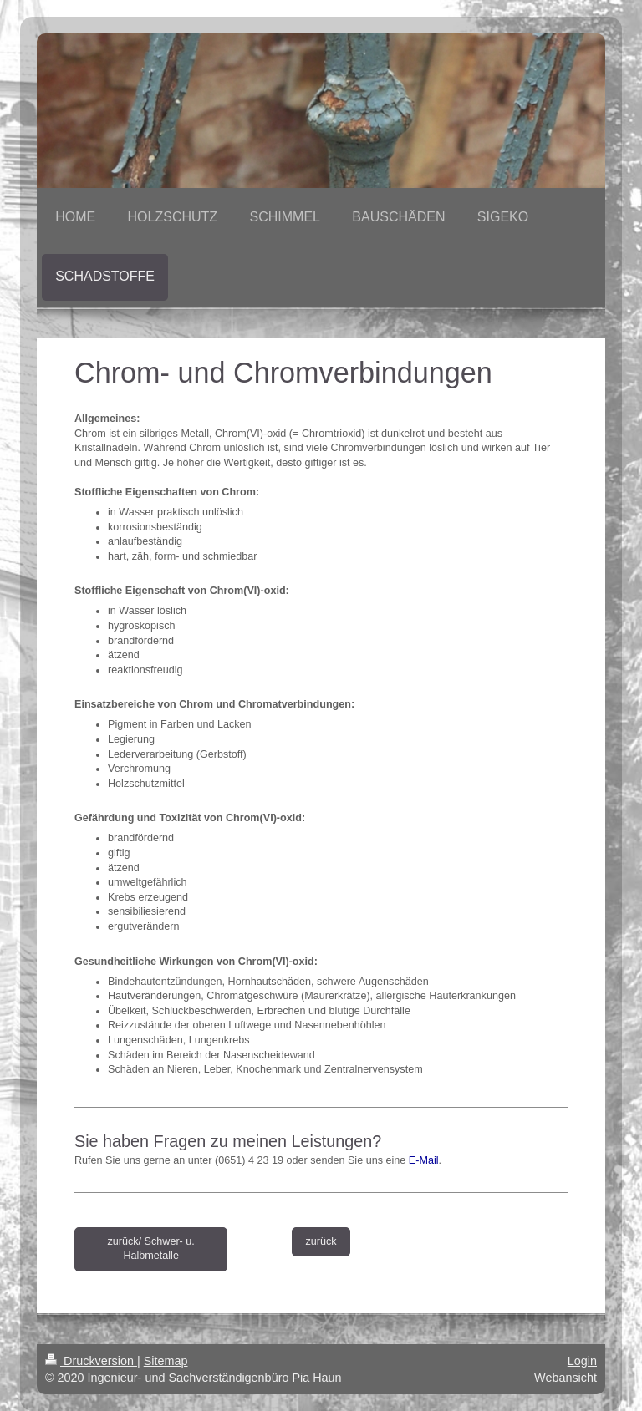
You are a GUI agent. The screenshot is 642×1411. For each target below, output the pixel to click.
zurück (320, 1241)
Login (582, 1361)
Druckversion (91, 1361)
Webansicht (565, 1377)
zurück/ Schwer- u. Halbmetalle (151, 1249)
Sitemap (166, 1361)
